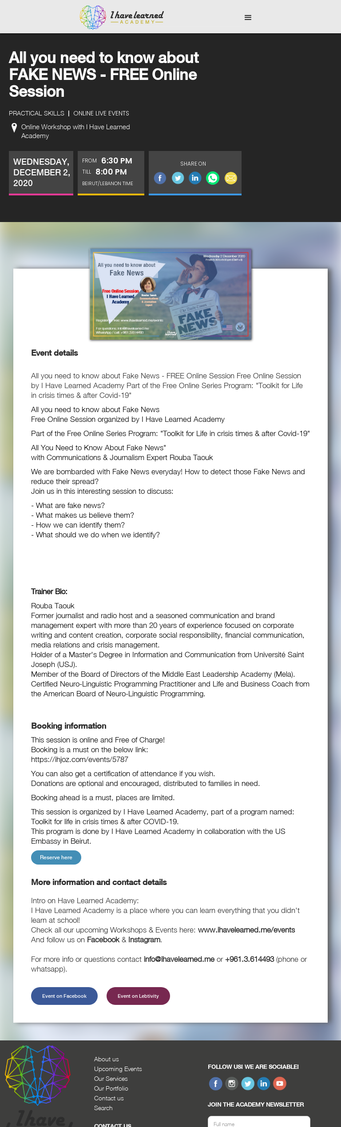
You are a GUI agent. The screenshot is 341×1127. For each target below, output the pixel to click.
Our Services (111, 1078)
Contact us (109, 1098)
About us (106, 1059)
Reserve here (56, 857)
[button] (248, 17)
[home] (121, 17)
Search (103, 1107)
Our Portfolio (111, 1088)
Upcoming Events (118, 1068)
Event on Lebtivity (138, 996)
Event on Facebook (64, 996)
